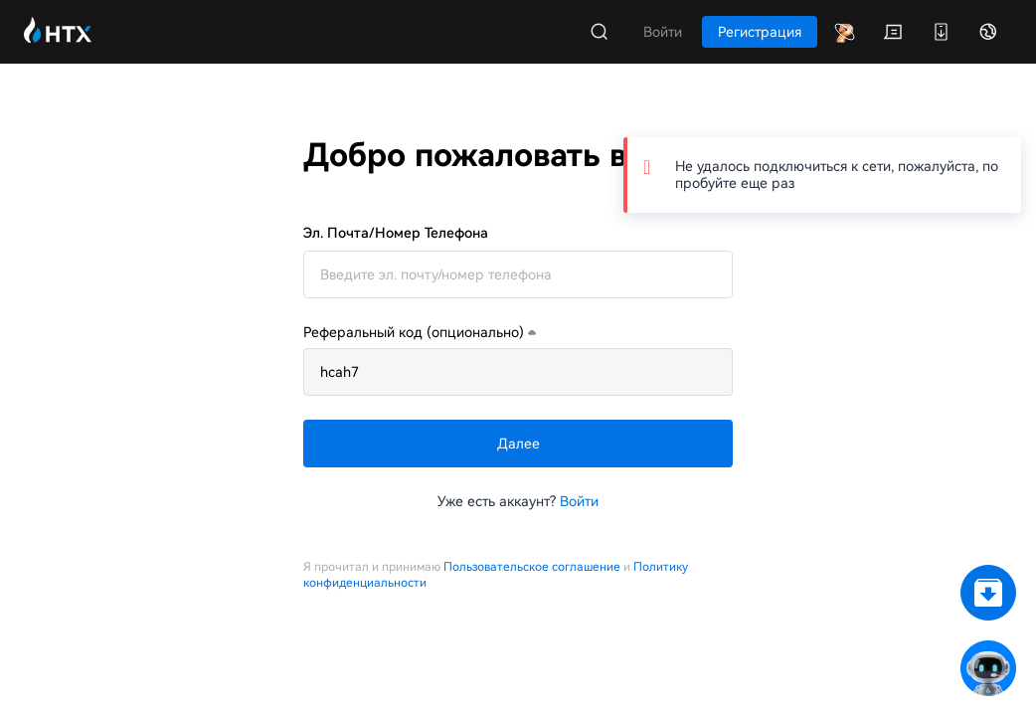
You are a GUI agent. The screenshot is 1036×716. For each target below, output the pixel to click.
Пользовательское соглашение (531, 567)
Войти (579, 501)
